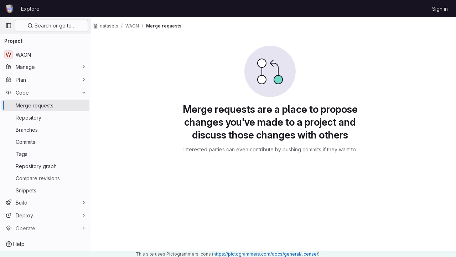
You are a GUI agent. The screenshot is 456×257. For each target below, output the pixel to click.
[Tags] (45, 154)
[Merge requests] (45, 105)
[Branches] (45, 129)
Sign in (440, 9)
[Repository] (45, 117)
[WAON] (45, 54)
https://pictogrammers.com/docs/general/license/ (265, 254)
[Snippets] (45, 190)
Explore (30, 9)
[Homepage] (9, 8)
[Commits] (45, 141)
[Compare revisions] (45, 178)
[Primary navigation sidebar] (8, 25)
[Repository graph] (45, 166)
